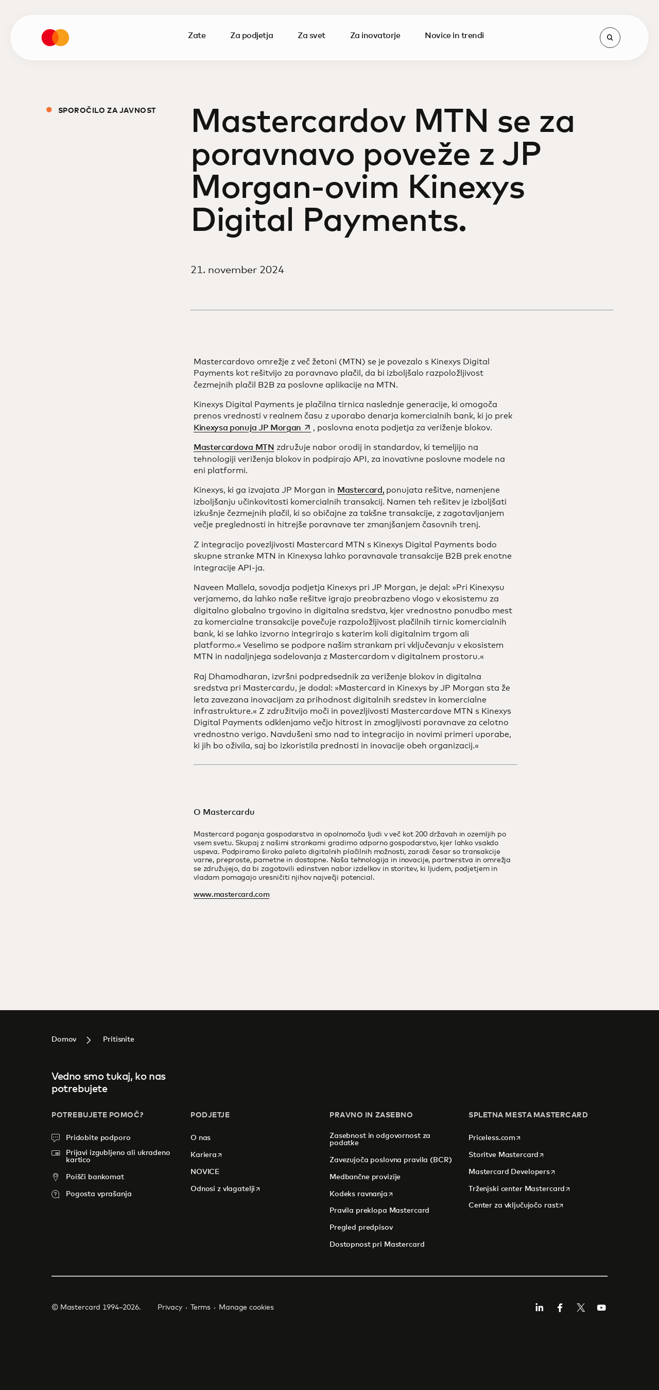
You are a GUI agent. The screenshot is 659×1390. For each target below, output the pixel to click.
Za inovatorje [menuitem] (375, 9)
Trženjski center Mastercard (520, 1189)
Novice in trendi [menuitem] (454, 9)
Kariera (206, 1155)
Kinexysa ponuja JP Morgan (253, 428)
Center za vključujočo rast (516, 1205)
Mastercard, (360, 490)
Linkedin (539, 1307)
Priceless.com (495, 1138)
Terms (200, 1307)
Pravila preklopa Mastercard (379, 1210)
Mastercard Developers (512, 1172)
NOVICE (205, 1172)
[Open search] (610, 11)
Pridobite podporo (98, 1138)
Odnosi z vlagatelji (225, 1189)
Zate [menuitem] (196, 9)
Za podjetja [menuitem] (251, 9)
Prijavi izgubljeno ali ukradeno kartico (118, 1156)
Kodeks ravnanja (362, 1194)
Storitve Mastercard (507, 1155)
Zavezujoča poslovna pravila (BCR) (391, 1160)
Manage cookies (246, 1307)
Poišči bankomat (95, 1177)
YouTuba (601, 1307)
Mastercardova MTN (234, 447)
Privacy (170, 1307)
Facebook (560, 1307)
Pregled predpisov (361, 1227)
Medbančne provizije (365, 1177)
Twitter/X (581, 1307)
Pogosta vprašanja (99, 1194)
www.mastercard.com (231, 894)
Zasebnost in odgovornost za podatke (380, 1139)
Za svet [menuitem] (311, 9)
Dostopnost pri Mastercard (377, 1244)
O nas (201, 1138)
